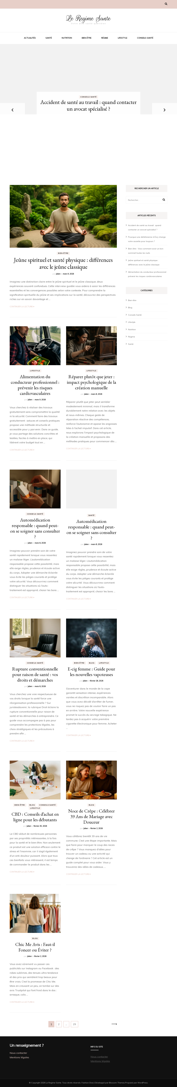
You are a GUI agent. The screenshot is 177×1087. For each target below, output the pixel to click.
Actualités (30, 38)
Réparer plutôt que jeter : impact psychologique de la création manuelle (91, 382)
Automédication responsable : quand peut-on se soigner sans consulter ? (35, 528)
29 (75, 1024)
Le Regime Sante (88, 18)
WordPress (142, 1082)
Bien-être (86, 38)
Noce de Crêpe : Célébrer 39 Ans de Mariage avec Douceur (91, 816)
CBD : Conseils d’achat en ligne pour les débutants (35, 817)
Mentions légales (19, 1057)
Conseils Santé (145, 38)
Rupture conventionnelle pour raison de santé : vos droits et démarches (35, 674)
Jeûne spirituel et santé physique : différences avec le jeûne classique (63, 263)
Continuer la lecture (21, 306)
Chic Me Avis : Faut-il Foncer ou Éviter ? (35, 947)
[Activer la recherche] (166, 4)
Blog (91, 663)
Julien (58, 274)
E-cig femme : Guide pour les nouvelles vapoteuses (91, 671)
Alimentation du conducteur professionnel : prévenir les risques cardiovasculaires (35, 384)
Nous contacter (18, 1053)
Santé (48, 38)
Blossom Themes (117, 1082)
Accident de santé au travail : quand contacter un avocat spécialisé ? (88, 105)
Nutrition (67, 38)
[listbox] (88, 110)
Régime (104, 38)
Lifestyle (122, 38)
